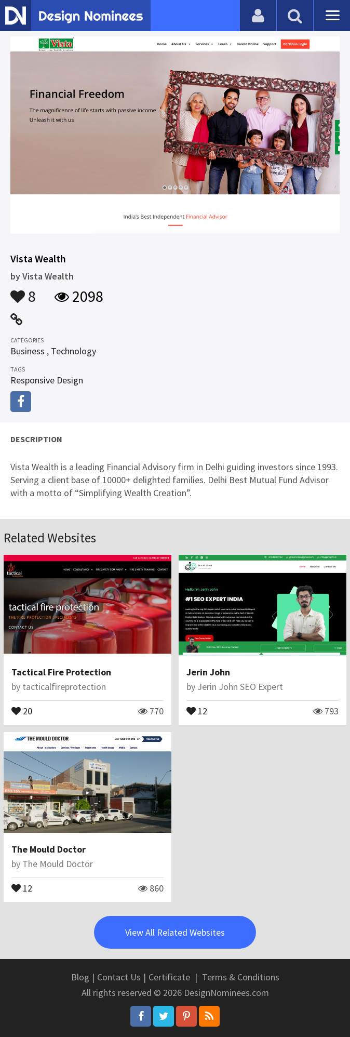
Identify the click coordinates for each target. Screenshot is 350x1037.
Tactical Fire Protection (61, 672)
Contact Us (119, 977)
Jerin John (208, 672)
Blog (80, 977)
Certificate (169, 977)
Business (27, 351)
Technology (73, 351)
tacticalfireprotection (64, 687)
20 (21, 710)
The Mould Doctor (48, 849)
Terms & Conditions (240, 977)
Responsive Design (46, 380)
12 (196, 710)
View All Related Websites (175, 932)
